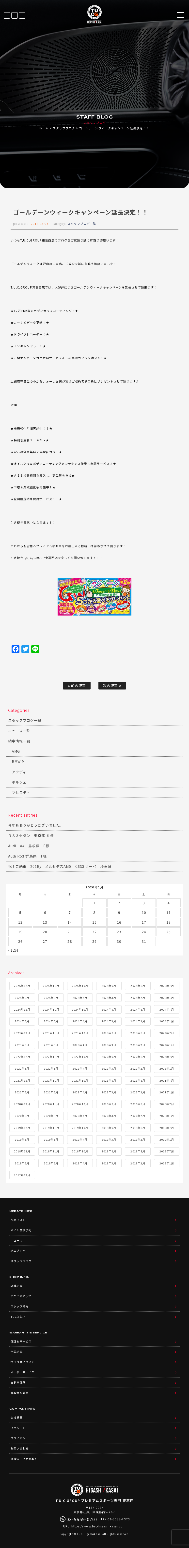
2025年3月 (109, 998)
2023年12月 (22, 1033)
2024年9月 (109, 1009)
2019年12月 (22, 1128)
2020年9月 (109, 1104)
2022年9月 (109, 1057)
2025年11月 (51, 986)
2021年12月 (22, 1080)
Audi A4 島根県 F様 (28, 845)
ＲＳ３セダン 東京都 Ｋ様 (31, 835)
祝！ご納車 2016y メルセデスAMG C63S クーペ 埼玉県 (59, 866)
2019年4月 (80, 1139)
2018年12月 (22, 1151)
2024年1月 (166, 1021)
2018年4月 (80, 1163)
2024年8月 (137, 1009)
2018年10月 (80, 1151)
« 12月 (13, 950)
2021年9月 (109, 1080)
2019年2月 (137, 1139)
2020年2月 (137, 1116)
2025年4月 (80, 998)
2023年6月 (22, 1045)
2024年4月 (80, 1021)
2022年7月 (166, 1057)
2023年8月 (137, 1033)
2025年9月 (109, 986)
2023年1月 (166, 1045)
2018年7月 (166, 1151)
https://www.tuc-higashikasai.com (98, 1526)
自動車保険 (18, 1382)
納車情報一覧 (19, 740)
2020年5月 (51, 1116)
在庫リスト (7, 15)
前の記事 (77, 685)
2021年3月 (109, 1092)
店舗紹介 (16, 1286)
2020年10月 (80, 1104)
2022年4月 (80, 1068)
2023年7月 (166, 1033)
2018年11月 (51, 1151)
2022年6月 (22, 1068)
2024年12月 (22, 1009)
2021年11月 (51, 1080)
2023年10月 (80, 1033)
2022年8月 (137, 1057)
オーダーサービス (22, 1372)
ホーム (44, 128)
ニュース (16, 1240)
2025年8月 (137, 986)
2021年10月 (80, 1080)
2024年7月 (166, 1009)
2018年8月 (137, 1151)
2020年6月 (22, 1116)
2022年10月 (80, 1057)
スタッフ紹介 (19, 1306)
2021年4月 (80, 1092)
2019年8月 (137, 1128)
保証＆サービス (21, 1341)
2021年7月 (166, 1080)
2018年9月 (109, 1151)
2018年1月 (166, 1163)
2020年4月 (80, 1116)
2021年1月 (166, 1092)
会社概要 (16, 1417)
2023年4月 (80, 1045)
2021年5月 (51, 1092)
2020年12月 (22, 1104)
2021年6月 (22, 1092)
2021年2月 (137, 1092)
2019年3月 (109, 1139)
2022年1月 (166, 1068)
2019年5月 (51, 1139)
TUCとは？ (18, 1316)
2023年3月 (109, 1045)
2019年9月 (109, 1128)
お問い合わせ (19, 1448)
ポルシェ (19, 782)
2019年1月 (166, 1139)
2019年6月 (22, 1139)
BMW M (18, 761)
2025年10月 (80, 986)
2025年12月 (22, 986)
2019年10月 (80, 1128)
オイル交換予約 (21, 1230)
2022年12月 (22, 1057)
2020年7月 (166, 1104)
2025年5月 (51, 998)
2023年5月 (51, 1045)
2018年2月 (137, 1163)
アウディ (19, 771)
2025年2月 (137, 998)
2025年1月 (166, 998)
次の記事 (112, 685)
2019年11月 (51, 1128)
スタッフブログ (64, 128)
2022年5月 (51, 1068)
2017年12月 (22, 1175)
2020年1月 (166, 1116)
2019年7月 (166, 1128)
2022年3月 (109, 1068)
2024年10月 (80, 1009)
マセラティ (21, 792)
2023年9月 (109, 1033)
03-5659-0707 (22, 15)
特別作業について (22, 1362)
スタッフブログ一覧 (81, 223)
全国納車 (16, 1352)
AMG (16, 751)
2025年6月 (22, 998)
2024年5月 (51, 1021)
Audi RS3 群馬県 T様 (27, 856)
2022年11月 (51, 1057)
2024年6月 (22, 1021)
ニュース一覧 (19, 730)
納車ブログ (18, 1251)
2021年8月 (137, 1080)
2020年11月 (51, 1104)
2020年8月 (137, 1104)
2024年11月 (51, 1009)
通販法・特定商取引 (24, 1459)
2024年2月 (137, 1021)
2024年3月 (109, 1021)
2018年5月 (51, 1163)
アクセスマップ (21, 1296)
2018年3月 (109, 1163)
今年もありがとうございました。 (36, 825)
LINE (14, 15)
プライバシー (19, 1438)
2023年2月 (137, 1045)
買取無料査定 (19, 1393)
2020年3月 (109, 1116)
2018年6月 (22, 1163)
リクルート (18, 1428)
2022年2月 (137, 1068)
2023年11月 (51, 1033)
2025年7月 (166, 986)
